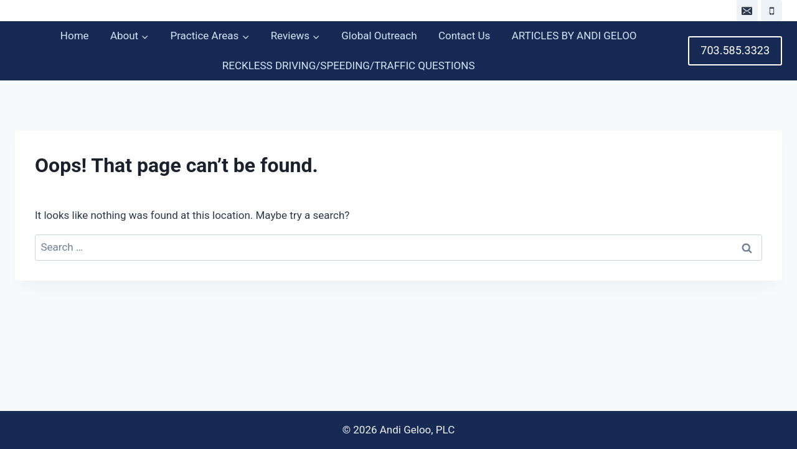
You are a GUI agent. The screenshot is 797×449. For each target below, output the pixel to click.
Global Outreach (379, 35)
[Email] (747, 10)
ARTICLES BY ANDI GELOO (574, 35)
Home (74, 35)
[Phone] (771, 10)
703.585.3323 (735, 50)
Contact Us (464, 35)
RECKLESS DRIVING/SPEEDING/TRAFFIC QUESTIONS (348, 65)
